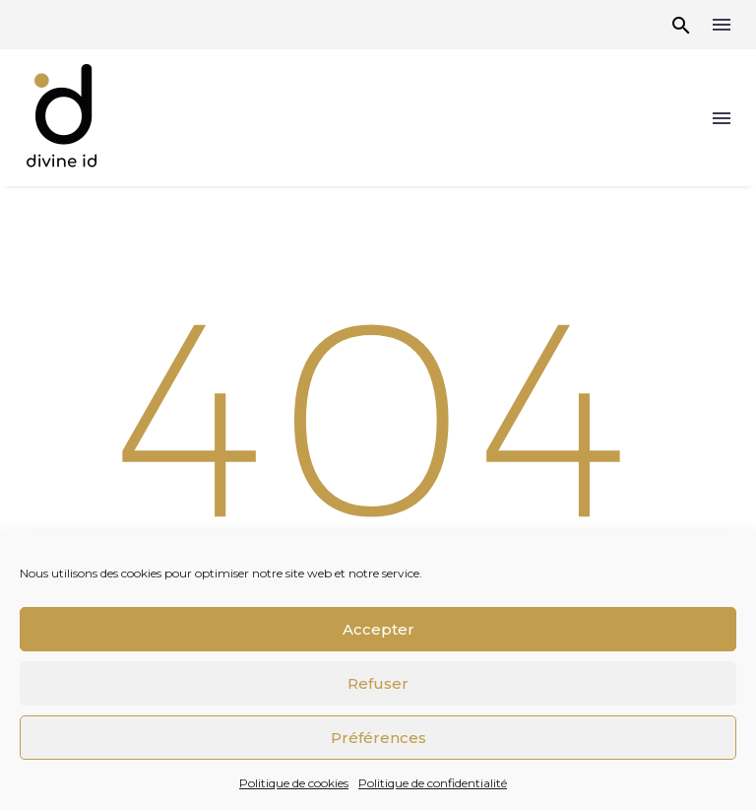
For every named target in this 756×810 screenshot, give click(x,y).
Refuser (378, 683)
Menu (721, 25)
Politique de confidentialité (432, 783)
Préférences (378, 737)
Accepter (378, 629)
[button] (681, 25)
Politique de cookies (293, 783)
